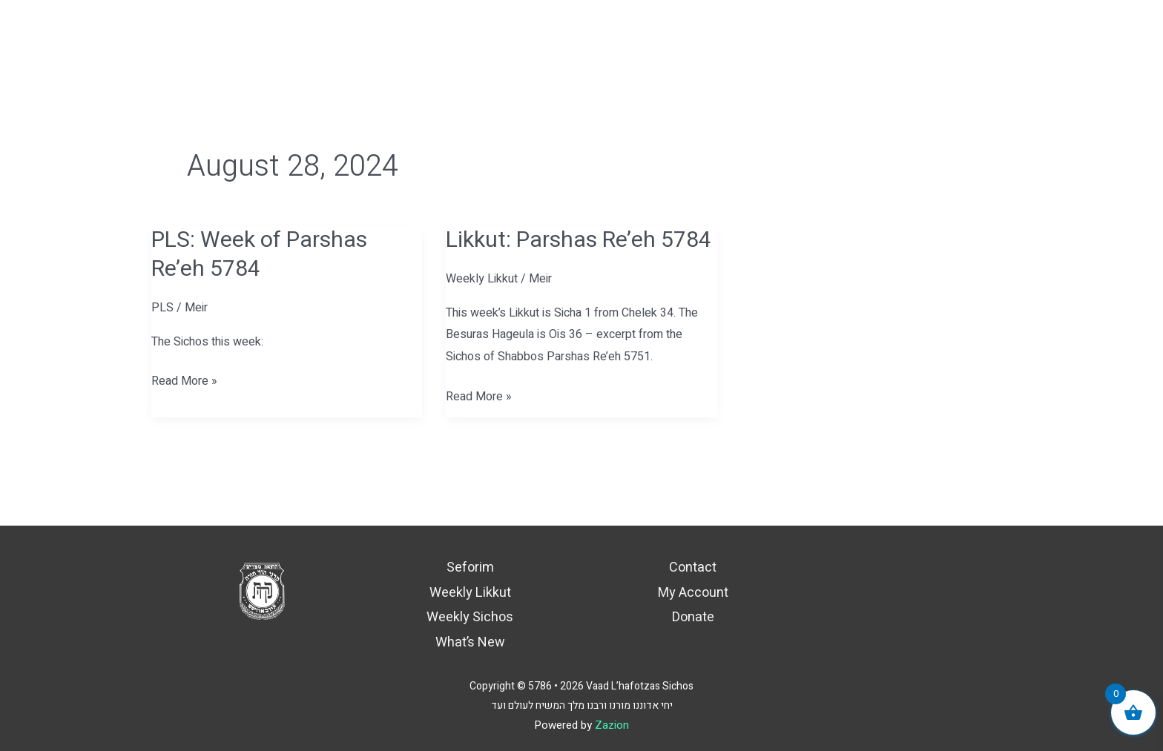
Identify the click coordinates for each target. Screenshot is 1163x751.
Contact (692, 568)
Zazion (612, 725)
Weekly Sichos (469, 617)
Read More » (184, 380)
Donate (693, 617)
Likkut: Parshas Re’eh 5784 (578, 240)
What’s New (470, 642)
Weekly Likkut (482, 279)
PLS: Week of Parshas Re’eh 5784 (259, 254)
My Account (693, 593)
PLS (162, 308)
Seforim (470, 568)
